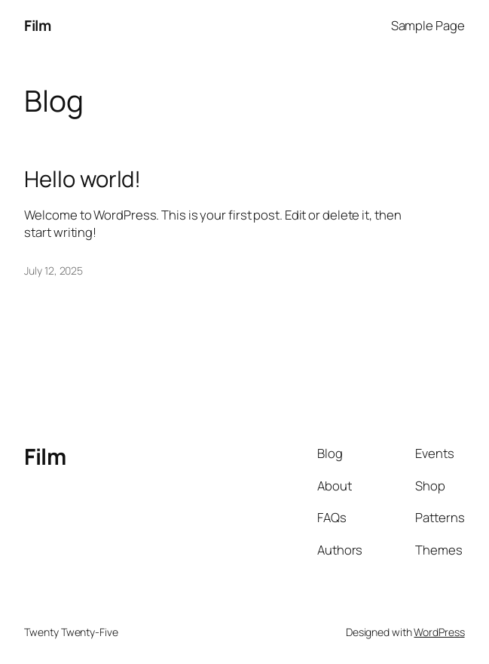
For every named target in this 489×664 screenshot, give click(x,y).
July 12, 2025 (53, 270)
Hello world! (82, 179)
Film (37, 25)
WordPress (439, 632)
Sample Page (428, 25)
